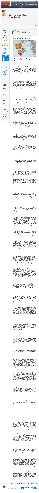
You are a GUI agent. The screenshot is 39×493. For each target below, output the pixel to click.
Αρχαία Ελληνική (21, 6)
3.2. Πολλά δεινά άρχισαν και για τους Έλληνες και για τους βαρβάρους (5, 63)
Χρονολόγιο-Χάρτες (5, 120)
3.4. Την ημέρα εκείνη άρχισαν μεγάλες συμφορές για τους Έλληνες (5, 72)
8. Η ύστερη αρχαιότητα (5, 113)
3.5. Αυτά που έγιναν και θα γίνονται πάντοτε (5, 77)
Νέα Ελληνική (7, 6)
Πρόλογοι (4, 32)
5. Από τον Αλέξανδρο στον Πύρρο (5, 95)
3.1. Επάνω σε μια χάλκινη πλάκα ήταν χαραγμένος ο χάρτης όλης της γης (5, 58)
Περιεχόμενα (14, 30)
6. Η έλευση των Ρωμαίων (5, 101)
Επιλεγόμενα (5, 117)
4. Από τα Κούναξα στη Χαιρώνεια (5, 86)
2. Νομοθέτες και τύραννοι (5, 41)
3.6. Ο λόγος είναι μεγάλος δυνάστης (5, 81)
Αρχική (3, 6)
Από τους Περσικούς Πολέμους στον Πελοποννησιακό (20, 31)
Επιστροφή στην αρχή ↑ (33, 483)
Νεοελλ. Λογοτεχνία (14, 6)
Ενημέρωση (27, 6)
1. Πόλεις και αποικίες (5, 36)
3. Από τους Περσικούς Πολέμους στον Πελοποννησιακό (5, 50)
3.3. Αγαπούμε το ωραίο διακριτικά (5, 68)
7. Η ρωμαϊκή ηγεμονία (5, 108)
